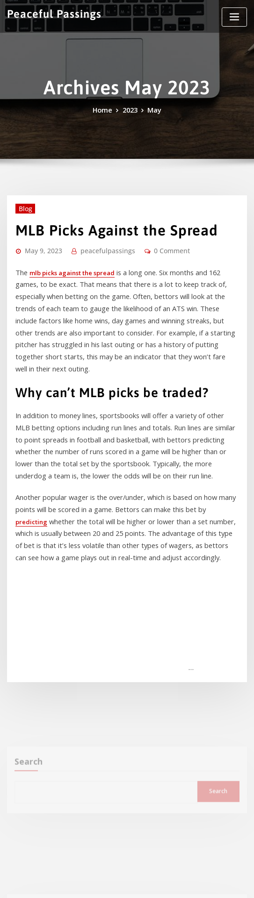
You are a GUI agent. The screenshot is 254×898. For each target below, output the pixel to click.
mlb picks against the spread (69, 266)
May (152, 109)
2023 (129, 109)
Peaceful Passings (49, 12)
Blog (23, 207)
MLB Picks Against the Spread (104, 226)
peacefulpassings (97, 246)
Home (104, 109)
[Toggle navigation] (234, 17)
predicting (183, 470)
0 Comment (154, 246)
